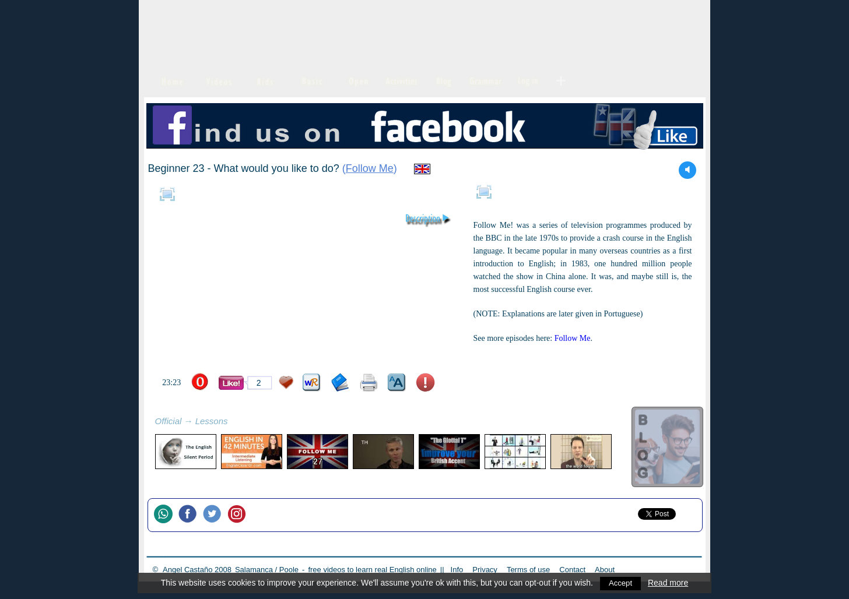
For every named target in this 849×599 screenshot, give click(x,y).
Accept (620, 582)
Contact (572, 569)
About (605, 569)
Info (457, 569)
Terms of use (528, 569)
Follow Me (370, 168)
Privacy (484, 569)
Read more (668, 582)
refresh (240, 422)
